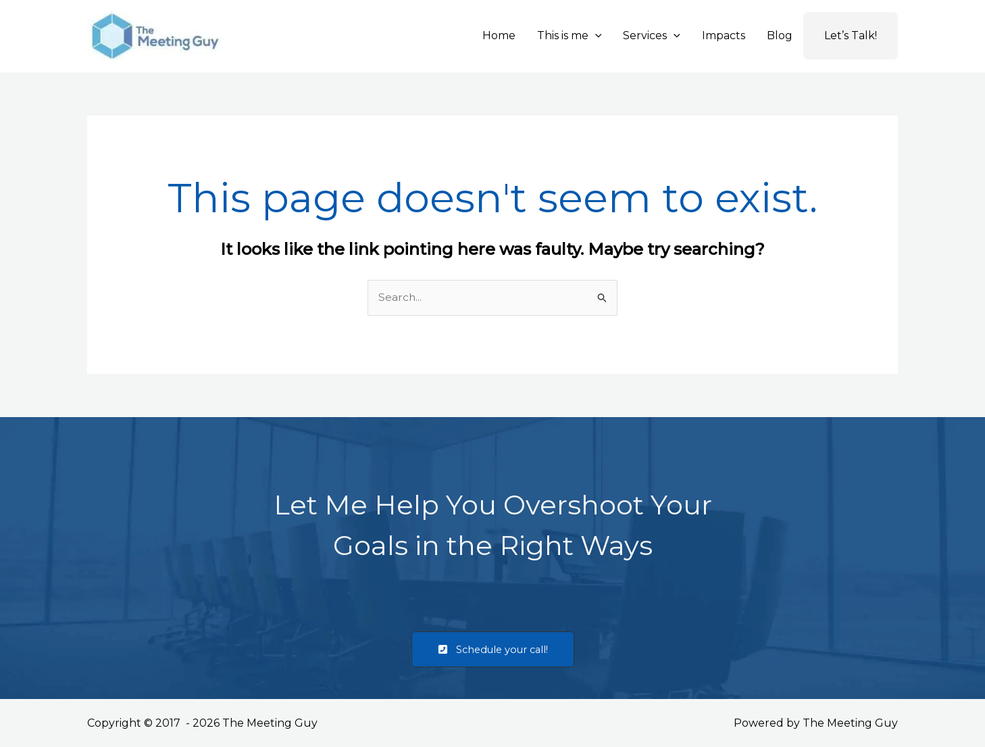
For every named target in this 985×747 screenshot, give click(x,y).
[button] (595, 35)
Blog (779, 35)
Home (498, 35)
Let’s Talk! (850, 35)
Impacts (723, 35)
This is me (569, 35)
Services (651, 35)
